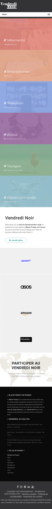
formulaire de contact (30, 376)
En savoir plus (16, 240)
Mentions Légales (29, 494)
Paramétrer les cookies (32, 496)
